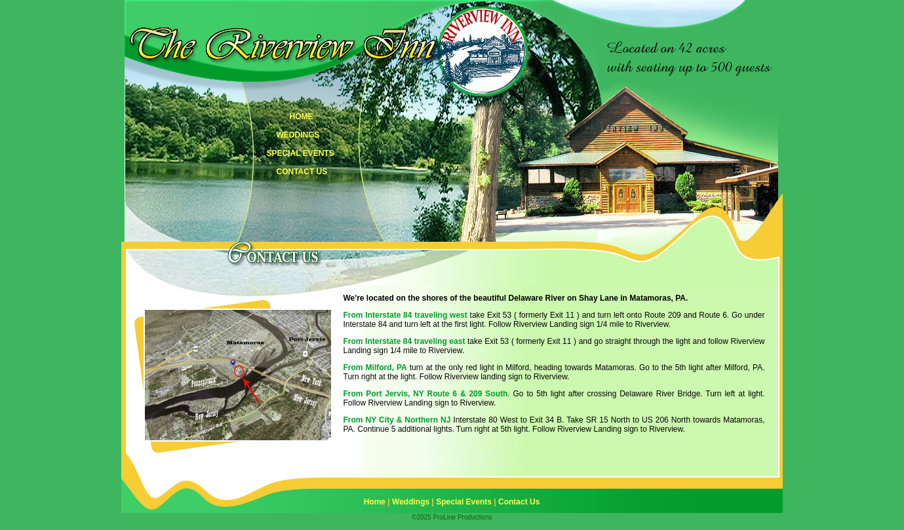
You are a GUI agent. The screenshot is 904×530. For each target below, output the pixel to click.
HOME (301, 116)
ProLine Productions (462, 517)
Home (374, 501)
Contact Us (519, 501)
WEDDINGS (298, 135)
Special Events (464, 501)
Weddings (410, 501)
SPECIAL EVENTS (300, 153)
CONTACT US (302, 171)
